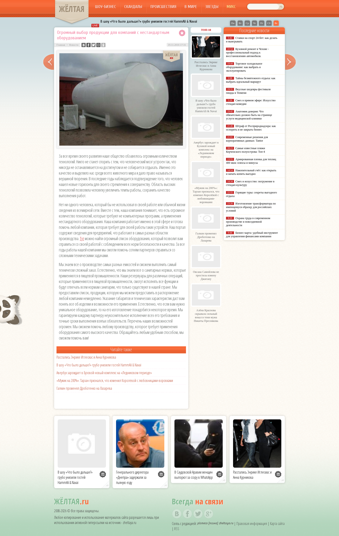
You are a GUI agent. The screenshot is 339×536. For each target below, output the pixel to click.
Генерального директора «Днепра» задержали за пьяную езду (132, 477)
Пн (232, 23)
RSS (176, 528)
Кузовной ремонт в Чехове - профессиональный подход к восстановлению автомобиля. (247, 52)
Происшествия (163, 6)
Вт (240, 23)
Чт (254, 23)
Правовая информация (251, 523)
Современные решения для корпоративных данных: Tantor (247, 138)
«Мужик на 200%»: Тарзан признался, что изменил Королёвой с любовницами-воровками (114, 380)
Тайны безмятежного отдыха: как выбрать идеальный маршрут (250, 80)
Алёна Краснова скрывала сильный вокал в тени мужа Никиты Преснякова (206, 316)
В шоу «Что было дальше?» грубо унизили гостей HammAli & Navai (149, 21)
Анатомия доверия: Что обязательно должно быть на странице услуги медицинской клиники (249, 115)
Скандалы (133, 6)
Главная (60, 44)
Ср (247, 23)
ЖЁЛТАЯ (72, 9)
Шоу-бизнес (105, 6)
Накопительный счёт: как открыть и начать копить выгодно (251, 172)
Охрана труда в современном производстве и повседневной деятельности (248, 222)
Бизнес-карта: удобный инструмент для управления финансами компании (252, 234)
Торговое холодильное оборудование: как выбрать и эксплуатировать (244, 67)
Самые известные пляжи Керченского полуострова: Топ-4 (245, 150)
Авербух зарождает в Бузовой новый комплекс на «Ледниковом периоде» (104, 372)
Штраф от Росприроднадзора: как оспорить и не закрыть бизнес (251, 127)
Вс (276, 23)
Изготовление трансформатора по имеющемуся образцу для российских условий (251, 207)
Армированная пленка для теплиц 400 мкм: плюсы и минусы (251, 161)
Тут (82, 238)
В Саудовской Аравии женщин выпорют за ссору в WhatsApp (193, 475)
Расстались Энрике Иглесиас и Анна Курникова (86, 357)
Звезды (211, 6)
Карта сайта (277, 523)
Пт (261, 23)
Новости (73, 44)
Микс (231, 6)
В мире (191, 6)
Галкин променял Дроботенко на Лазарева (84, 388)
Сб (268, 23)
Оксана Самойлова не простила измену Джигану (206, 275)
